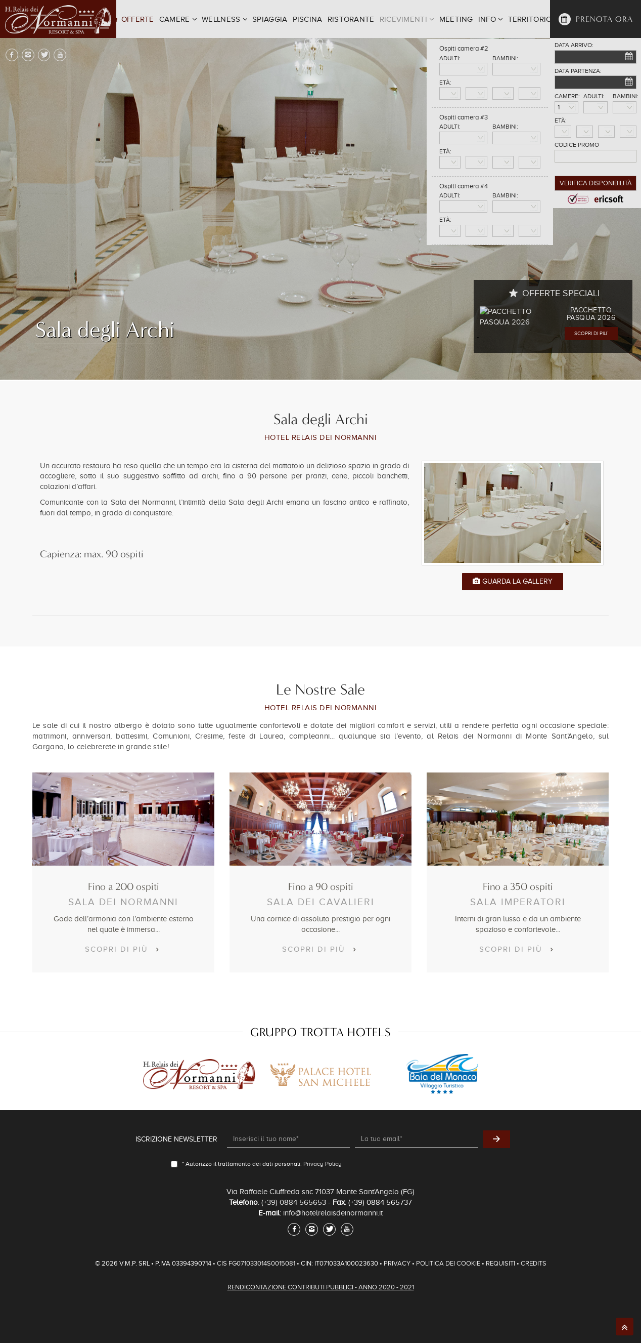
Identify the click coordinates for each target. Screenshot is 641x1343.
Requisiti (500, 1263)
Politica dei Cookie (448, 1263)
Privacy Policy (322, 1163)
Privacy (397, 1263)
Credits (533, 1263)
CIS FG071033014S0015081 (257, 1263)
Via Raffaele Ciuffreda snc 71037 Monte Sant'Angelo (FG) (320, 1192)
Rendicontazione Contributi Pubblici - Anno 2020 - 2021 (320, 1287)
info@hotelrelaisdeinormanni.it (333, 1213)
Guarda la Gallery (513, 581)
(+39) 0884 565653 (293, 1202)
